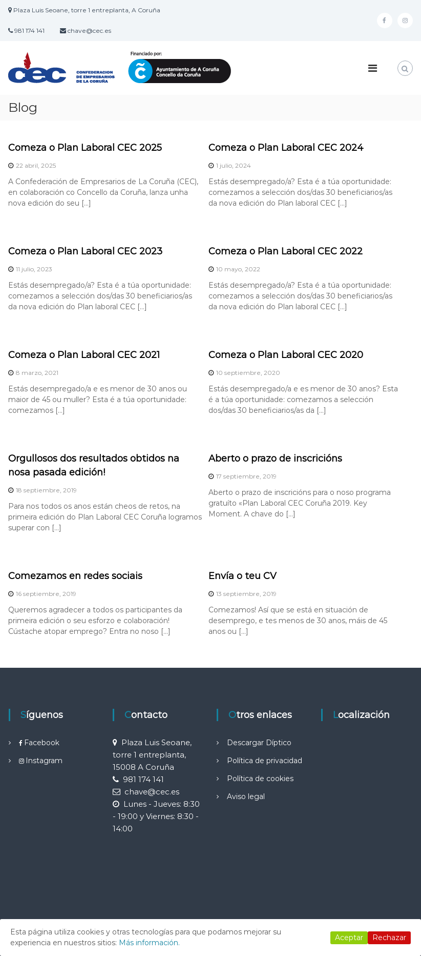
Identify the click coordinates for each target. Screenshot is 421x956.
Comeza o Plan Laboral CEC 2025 (85, 147)
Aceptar (349, 937)
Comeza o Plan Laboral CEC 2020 (285, 355)
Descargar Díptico (259, 742)
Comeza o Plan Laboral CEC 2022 (285, 251)
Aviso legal (246, 796)
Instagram (44, 760)
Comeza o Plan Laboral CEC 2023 (85, 251)
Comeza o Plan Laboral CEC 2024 (286, 147)
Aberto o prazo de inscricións (275, 458)
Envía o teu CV (242, 576)
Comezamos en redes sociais (75, 576)
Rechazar (389, 937)
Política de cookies (260, 778)
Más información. (149, 942)
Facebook (41, 742)
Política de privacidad (264, 760)
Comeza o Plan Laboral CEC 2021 (84, 355)
